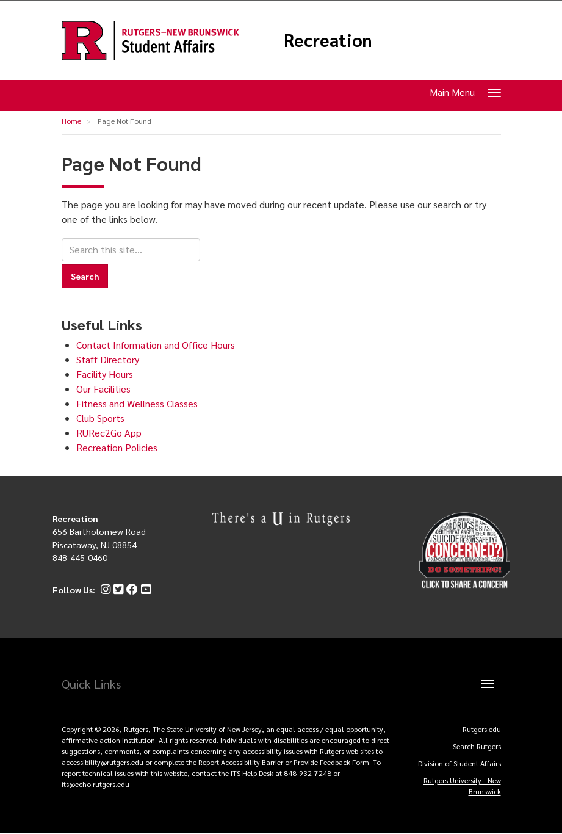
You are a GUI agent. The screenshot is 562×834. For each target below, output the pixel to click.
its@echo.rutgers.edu (95, 784)
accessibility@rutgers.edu (102, 762)
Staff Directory (107, 359)
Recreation (328, 40)
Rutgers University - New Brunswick (462, 785)
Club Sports (100, 418)
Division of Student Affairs (459, 763)
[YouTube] (144, 589)
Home (71, 121)
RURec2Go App (109, 432)
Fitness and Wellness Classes (137, 403)
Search (85, 275)
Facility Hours (104, 374)
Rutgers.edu (482, 729)
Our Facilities (103, 388)
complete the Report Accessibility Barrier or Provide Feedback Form (261, 762)
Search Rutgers (477, 746)
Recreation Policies (116, 447)
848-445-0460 (79, 557)
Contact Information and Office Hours (155, 344)
